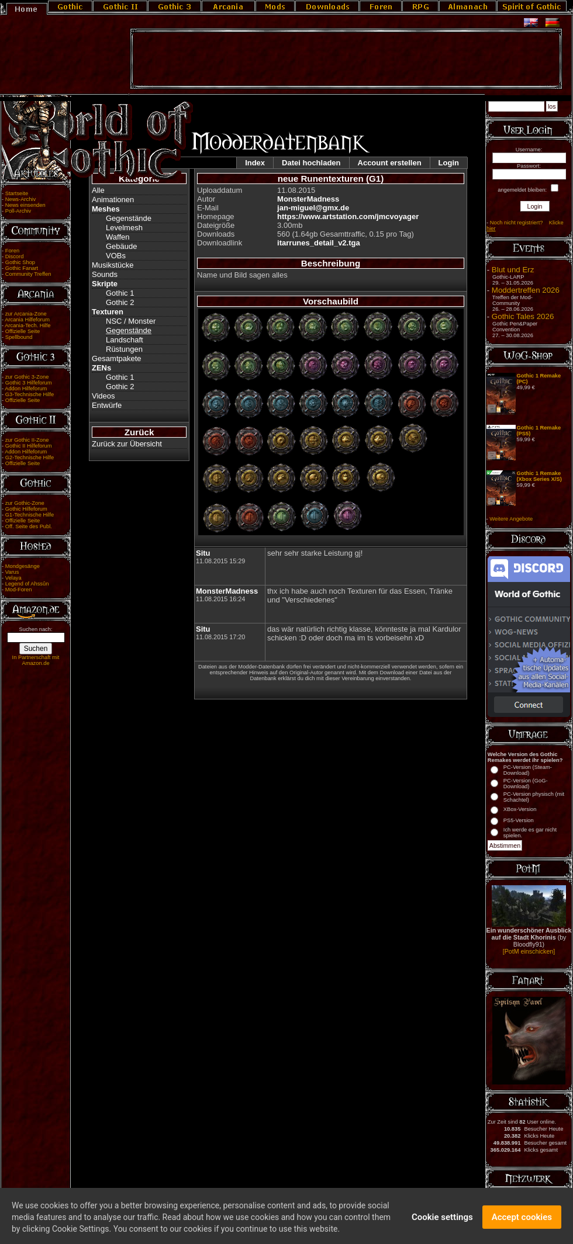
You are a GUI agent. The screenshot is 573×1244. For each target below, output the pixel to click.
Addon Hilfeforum (26, 388)
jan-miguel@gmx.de (313, 207)
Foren (12, 251)
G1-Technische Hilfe (29, 515)
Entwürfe (107, 405)
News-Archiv (20, 199)
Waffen (117, 237)
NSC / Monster (131, 321)
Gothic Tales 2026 (523, 316)
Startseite (16, 193)
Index (255, 162)
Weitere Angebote (511, 519)
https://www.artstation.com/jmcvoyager (348, 216)
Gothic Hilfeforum (26, 509)
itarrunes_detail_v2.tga (318, 242)
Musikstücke (113, 265)
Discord (14, 256)
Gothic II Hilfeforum (28, 446)
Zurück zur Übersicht (127, 443)
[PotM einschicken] (529, 951)
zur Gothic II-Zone (27, 440)
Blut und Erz (513, 269)
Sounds (105, 274)
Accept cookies (522, 1225)
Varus (12, 572)
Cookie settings (442, 1225)
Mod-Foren (18, 589)
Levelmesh (124, 227)
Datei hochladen (311, 162)
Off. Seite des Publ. (28, 526)
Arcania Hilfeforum (27, 320)
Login (449, 162)
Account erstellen (390, 162)
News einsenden (25, 205)
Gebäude (121, 246)
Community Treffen (28, 274)
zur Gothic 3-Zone (27, 377)
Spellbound (19, 337)
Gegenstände (128, 218)
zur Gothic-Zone (24, 503)
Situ (203, 553)
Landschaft (124, 339)
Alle (98, 190)
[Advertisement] (346, 59)
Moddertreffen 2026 (526, 290)
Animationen (113, 199)
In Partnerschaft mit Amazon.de (36, 660)
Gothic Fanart (22, 268)
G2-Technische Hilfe (29, 457)
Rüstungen (124, 349)
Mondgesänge (22, 566)
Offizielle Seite (22, 331)
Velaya (13, 578)
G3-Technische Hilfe (29, 394)
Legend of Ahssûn (27, 584)
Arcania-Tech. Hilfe (27, 325)
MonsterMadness (308, 199)
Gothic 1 (120, 293)
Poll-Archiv (18, 211)
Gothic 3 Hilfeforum (28, 383)
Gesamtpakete (116, 358)
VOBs (116, 255)
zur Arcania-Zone (26, 314)
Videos (103, 395)
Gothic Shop (20, 262)
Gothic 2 (120, 302)
